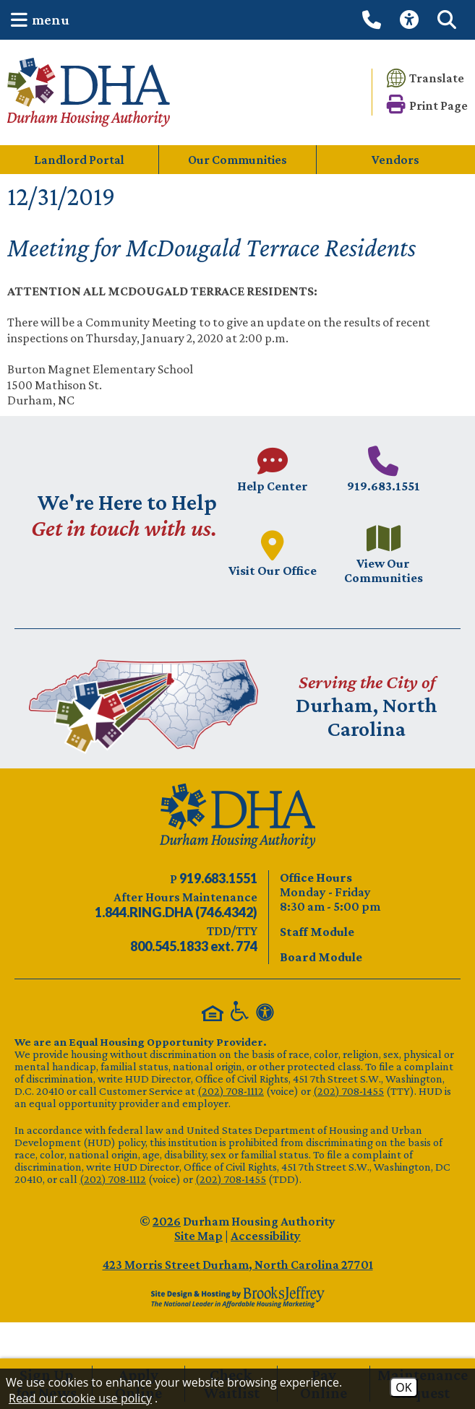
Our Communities (237, 159)
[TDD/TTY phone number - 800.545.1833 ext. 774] (193, 946)
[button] (36, 20)
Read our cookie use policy (80, 1398)
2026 (167, 1221)
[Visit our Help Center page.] (272, 469)
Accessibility (266, 1235)
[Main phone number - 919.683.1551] (384, 469)
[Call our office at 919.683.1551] (374, 19)
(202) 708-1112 (230, 1091)
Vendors (395, 159)
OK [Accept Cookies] (403, 1387)
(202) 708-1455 (348, 1091)
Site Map (198, 1235)
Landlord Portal (79, 159)
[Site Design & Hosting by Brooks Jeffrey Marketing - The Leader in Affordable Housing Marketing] (237, 1297)
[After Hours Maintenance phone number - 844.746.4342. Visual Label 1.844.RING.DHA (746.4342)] (176, 912)
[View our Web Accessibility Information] (411, 20)
